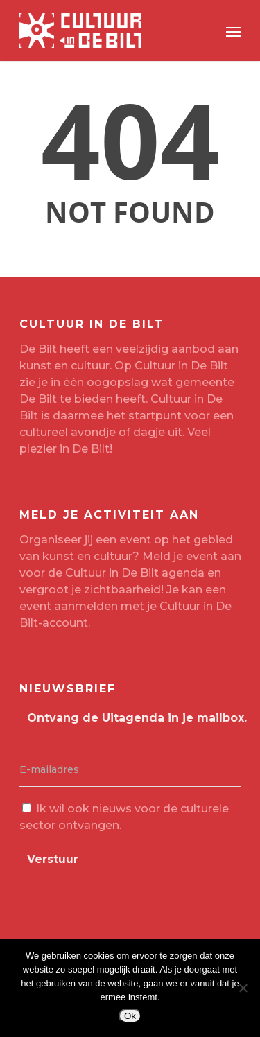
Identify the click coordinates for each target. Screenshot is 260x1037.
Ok (130, 1016)
